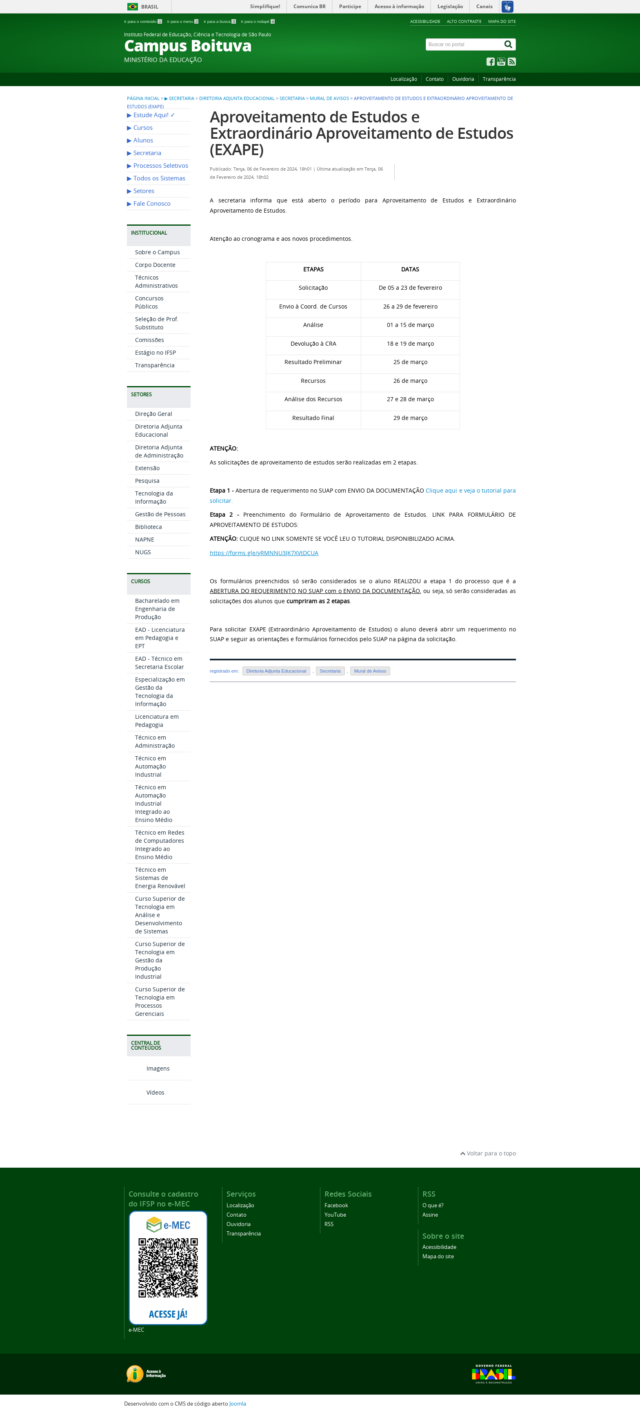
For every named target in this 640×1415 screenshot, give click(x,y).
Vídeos (145, 1092)
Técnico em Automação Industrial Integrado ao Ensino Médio (153, 803)
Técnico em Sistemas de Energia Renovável (160, 878)
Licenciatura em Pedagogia (157, 721)
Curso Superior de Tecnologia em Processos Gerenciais (160, 1001)
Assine (430, 1214)
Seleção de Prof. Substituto (157, 323)
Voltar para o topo (488, 1153)
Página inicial (143, 98)
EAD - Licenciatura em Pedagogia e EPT (160, 638)
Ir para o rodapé (258, 21)
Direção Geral (153, 414)
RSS (328, 1224)
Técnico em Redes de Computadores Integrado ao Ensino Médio (159, 845)
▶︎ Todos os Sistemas (156, 178)
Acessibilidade (425, 21)
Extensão (147, 468)
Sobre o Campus (157, 252)
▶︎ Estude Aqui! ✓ (151, 115)
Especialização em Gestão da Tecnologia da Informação (160, 691)
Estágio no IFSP (155, 352)
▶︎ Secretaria (179, 98)
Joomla (237, 1403)
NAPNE (144, 539)
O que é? (433, 1205)
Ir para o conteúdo (143, 21)
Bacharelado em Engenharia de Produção (157, 609)
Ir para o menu (183, 21)
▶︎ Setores (140, 191)
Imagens (148, 1068)
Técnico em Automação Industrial (150, 766)
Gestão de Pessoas (160, 514)
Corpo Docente (155, 265)
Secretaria (292, 98)
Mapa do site (502, 21)
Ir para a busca (220, 21)
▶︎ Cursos (140, 127)
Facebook (336, 1205)
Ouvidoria (463, 79)
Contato (435, 79)
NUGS (143, 552)
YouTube (335, 1214)
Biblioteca (148, 527)
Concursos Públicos (149, 302)
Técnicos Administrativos (156, 281)
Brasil (149, 6)
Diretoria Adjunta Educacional (237, 98)
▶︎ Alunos (140, 140)
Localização (404, 79)
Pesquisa (147, 480)
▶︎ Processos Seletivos (157, 165)
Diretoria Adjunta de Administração (159, 451)
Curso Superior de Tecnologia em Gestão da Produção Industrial (160, 960)
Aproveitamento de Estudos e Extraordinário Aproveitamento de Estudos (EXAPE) (361, 133)
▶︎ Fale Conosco (149, 203)
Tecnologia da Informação (154, 497)
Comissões (149, 340)
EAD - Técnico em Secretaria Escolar (159, 663)
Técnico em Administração (155, 741)
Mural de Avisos (329, 98)
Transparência (499, 79)
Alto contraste (464, 21)
